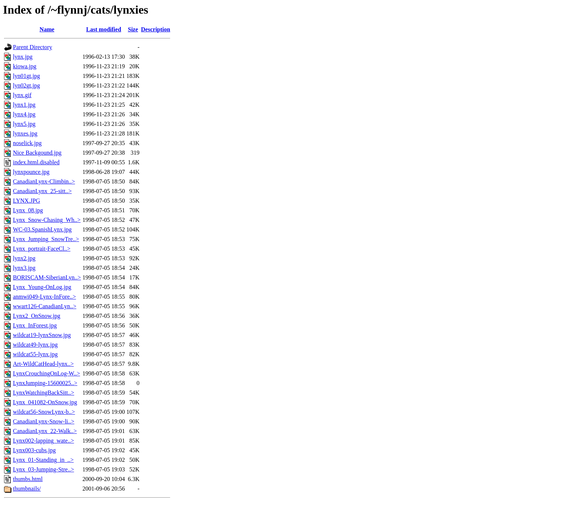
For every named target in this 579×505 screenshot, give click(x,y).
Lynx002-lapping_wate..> (43, 440)
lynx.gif (22, 95)
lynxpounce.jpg (31, 172)
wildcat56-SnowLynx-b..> (44, 412)
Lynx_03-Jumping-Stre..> (43, 469)
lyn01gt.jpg (26, 76)
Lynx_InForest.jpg (35, 325)
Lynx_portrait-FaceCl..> (42, 248)
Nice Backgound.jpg (37, 153)
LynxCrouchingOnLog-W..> (46, 373)
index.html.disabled (36, 162)
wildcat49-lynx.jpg (35, 344)
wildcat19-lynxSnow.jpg (42, 335)
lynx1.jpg (24, 105)
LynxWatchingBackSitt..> (43, 392)
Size (133, 29)
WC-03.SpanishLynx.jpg (42, 229)
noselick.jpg (27, 143)
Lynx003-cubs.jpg (34, 450)
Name (47, 29)
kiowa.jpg (25, 66)
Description (155, 29)
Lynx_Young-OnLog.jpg (42, 287)
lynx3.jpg (24, 268)
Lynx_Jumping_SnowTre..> (46, 239)
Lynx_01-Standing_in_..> (43, 460)
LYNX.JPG (26, 200)
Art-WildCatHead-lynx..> (43, 364)
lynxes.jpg (25, 133)
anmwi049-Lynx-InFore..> (44, 296)
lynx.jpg (22, 57)
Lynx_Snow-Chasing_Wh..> (46, 220)
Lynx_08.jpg (28, 210)
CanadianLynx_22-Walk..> (45, 431)
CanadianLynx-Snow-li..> (43, 421)
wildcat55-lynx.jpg (35, 354)
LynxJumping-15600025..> (45, 383)
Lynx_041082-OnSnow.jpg (45, 402)
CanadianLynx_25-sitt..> (42, 191)
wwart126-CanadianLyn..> (44, 306)
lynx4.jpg (24, 114)
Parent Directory (32, 47)
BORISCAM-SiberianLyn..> (47, 277)
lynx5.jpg (24, 124)
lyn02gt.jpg (26, 85)
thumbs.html (27, 479)
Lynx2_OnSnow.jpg (36, 316)
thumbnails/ (27, 488)
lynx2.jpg (24, 258)
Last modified (103, 29)
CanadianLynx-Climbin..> (44, 181)
